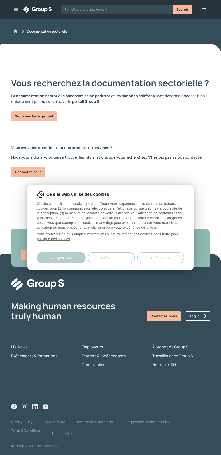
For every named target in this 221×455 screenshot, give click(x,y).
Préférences (160, 258)
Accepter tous (61, 258)
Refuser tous (111, 258)
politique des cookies (53, 239)
